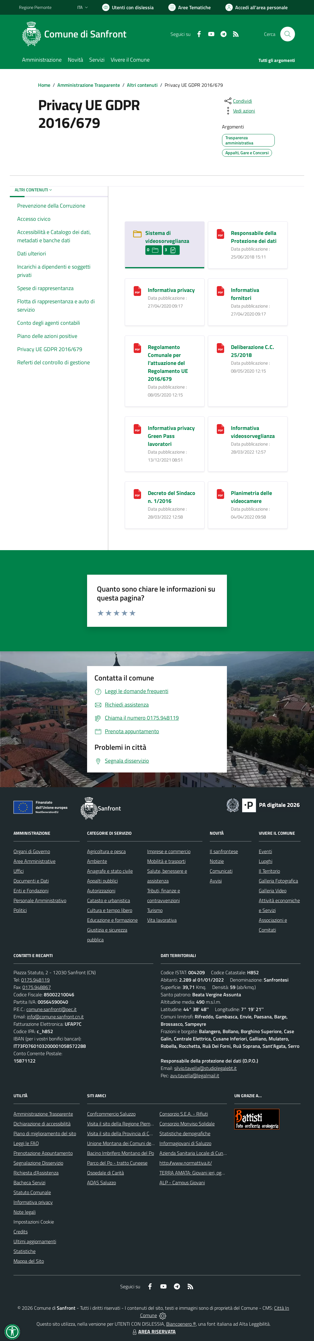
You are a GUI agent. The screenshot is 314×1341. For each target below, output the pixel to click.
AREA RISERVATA (153, 1331)
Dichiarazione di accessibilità (42, 1123)
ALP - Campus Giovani (182, 1182)
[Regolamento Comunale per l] (137, 347)
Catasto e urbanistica (108, 900)
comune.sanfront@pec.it (51, 1009)
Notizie (217, 861)
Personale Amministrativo (39, 900)
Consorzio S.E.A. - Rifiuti (183, 1113)
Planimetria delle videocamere (251, 497)
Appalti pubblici (102, 880)
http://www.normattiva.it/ (185, 1163)
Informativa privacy (171, 290)
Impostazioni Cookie (33, 1221)
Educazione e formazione (112, 920)
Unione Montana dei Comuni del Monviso (129, 1143)
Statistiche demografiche (184, 1133)
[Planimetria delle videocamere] (220, 493)
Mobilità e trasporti (166, 861)
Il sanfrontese (224, 851)
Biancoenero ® (181, 1324)
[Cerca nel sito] (287, 34)
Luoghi (265, 861)
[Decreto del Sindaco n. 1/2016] (137, 493)
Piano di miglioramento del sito (44, 1133)
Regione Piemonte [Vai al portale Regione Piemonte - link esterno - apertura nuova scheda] (35, 7)
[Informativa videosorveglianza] (220, 428)
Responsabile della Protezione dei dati (254, 237)
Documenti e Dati (31, 880)
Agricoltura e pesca (106, 851)
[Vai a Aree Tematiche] (189, 7)
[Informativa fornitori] (220, 290)
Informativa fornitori (245, 294)
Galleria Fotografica (278, 880)
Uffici (18, 871)
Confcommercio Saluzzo (111, 1113)
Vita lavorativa (162, 920)
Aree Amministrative (34, 861)
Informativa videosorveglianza (253, 432)
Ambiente (97, 861)
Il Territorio (269, 871)
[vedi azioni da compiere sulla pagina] (239, 111)
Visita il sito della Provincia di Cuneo (123, 1133)
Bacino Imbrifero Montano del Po (120, 1153)
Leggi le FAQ (26, 1143)
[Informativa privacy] (137, 290)
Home (44, 85)
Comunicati (221, 871)
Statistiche (24, 1251)
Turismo (155, 910)
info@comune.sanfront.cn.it (55, 1016)
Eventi (265, 851)
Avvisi (216, 880)
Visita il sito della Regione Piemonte (123, 1123)
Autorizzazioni (101, 890)
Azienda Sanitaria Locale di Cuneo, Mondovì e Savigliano (216, 1153)
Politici (20, 910)
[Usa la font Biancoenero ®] (128, 7)
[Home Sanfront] (76, 34)
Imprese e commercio (168, 851)
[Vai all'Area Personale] (256, 7)
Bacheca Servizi (29, 1182)
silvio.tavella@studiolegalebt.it (205, 1068)
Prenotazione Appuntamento (43, 1153)
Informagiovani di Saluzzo (185, 1143)
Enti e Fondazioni (30, 890)
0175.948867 (36, 987)
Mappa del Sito (28, 1261)
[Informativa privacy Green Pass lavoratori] (137, 428)
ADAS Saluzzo (101, 1182)
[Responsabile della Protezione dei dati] (220, 233)
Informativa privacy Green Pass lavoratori (171, 436)
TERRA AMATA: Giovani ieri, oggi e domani (202, 1172)
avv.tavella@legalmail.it (194, 1075)
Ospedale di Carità (105, 1172)
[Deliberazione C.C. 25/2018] (220, 347)
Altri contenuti (142, 85)
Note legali (24, 1212)
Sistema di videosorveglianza (167, 237)
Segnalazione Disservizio (38, 1163)
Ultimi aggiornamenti (34, 1241)
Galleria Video (272, 890)
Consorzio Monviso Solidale (187, 1123)
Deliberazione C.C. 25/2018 (252, 351)
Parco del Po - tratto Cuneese (117, 1163)
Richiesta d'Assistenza (36, 1172)
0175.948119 (35, 979)
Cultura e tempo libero (109, 910)
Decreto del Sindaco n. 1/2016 (171, 497)
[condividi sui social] (237, 101)
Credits (20, 1231)
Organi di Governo (31, 851)
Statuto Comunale (32, 1192)
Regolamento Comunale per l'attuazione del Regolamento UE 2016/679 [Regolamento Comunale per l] (168, 363)
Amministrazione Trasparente (88, 85)
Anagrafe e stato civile (110, 871)
